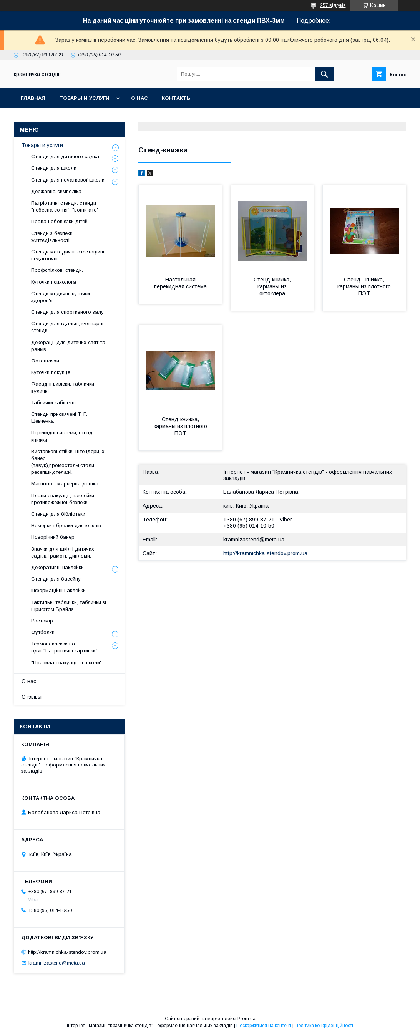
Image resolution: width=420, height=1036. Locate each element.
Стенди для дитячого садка (65, 156)
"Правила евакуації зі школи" (66, 662)
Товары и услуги (84, 98)
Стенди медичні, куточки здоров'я (60, 297)
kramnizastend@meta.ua (253, 539)
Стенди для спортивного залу (67, 312)
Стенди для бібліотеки (58, 514)
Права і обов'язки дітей (59, 221)
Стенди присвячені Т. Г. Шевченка (59, 417)
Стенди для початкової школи (68, 180)
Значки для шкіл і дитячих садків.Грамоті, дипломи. (62, 552)
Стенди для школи (53, 168)
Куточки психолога (53, 282)
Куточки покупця (50, 372)
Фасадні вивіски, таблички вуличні (62, 387)
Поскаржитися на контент (263, 1025)
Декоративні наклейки (57, 567)
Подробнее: (314, 20)
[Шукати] (324, 74)
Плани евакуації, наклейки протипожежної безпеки (62, 499)
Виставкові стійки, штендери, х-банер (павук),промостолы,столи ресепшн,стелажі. (68, 461)
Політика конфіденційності (324, 1025)
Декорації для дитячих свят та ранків (68, 345)
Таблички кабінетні (53, 402)
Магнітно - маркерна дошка (64, 484)
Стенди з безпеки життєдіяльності (52, 236)
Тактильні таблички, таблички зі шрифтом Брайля (68, 605)
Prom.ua (246, 1018)
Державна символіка (56, 191)
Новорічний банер (53, 537)
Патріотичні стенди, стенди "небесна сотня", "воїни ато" (65, 206)
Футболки (43, 632)
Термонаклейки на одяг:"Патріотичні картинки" (64, 647)
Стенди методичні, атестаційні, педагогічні (68, 255)
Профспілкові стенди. (57, 270)
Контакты (177, 98)
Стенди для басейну (56, 579)
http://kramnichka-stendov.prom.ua (265, 553)
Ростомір (42, 621)
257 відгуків (333, 5)
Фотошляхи (45, 361)
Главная (33, 98)
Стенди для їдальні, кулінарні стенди (67, 327)
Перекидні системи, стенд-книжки (63, 436)
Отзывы (32, 697)
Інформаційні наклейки (58, 590)
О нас (139, 98)
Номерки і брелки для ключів (66, 525)
